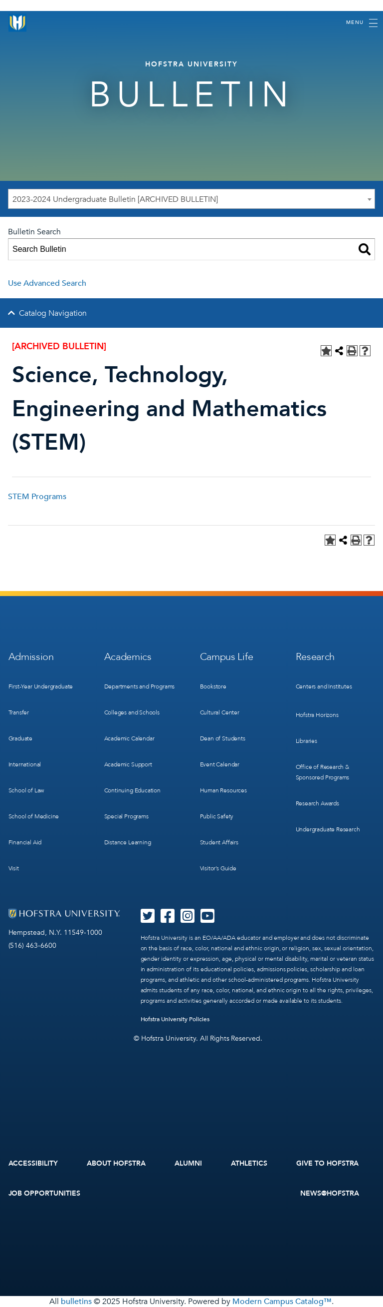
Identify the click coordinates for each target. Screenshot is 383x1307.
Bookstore (213, 686)
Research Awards (317, 803)
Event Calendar (219, 764)
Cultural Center (219, 712)
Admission (31, 656)
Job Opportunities (44, 1193)
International (24, 764)
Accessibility (33, 1163)
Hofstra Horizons (317, 715)
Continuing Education (132, 790)
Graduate (20, 738)
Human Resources (223, 790)
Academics (128, 656)
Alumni (188, 1163)
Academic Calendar (129, 738)
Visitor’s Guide (218, 868)
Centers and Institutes (324, 686)
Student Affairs (219, 842)
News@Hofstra (329, 1193)
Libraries (306, 741)
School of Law (26, 790)
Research (315, 656)
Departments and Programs (139, 686)
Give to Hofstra (327, 1163)
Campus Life (226, 656)
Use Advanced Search (47, 283)
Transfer (18, 712)
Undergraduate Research (328, 829)
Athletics (249, 1163)
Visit (13, 868)
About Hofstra (116, 1163)
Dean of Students (222, 738)
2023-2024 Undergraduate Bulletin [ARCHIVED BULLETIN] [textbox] (115, 199)
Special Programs (126, 816)
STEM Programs (37, 496)
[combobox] (191, 199)
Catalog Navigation (53, 313)
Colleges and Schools (132, 712)
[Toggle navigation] (362, 22)
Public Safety (217, 816)
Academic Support (128, 764)
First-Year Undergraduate (40, 686)
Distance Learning (127, 842)
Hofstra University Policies (175, 1019)
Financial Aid (25, 842)
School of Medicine (33, 816)
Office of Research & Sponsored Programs (323, 772)
